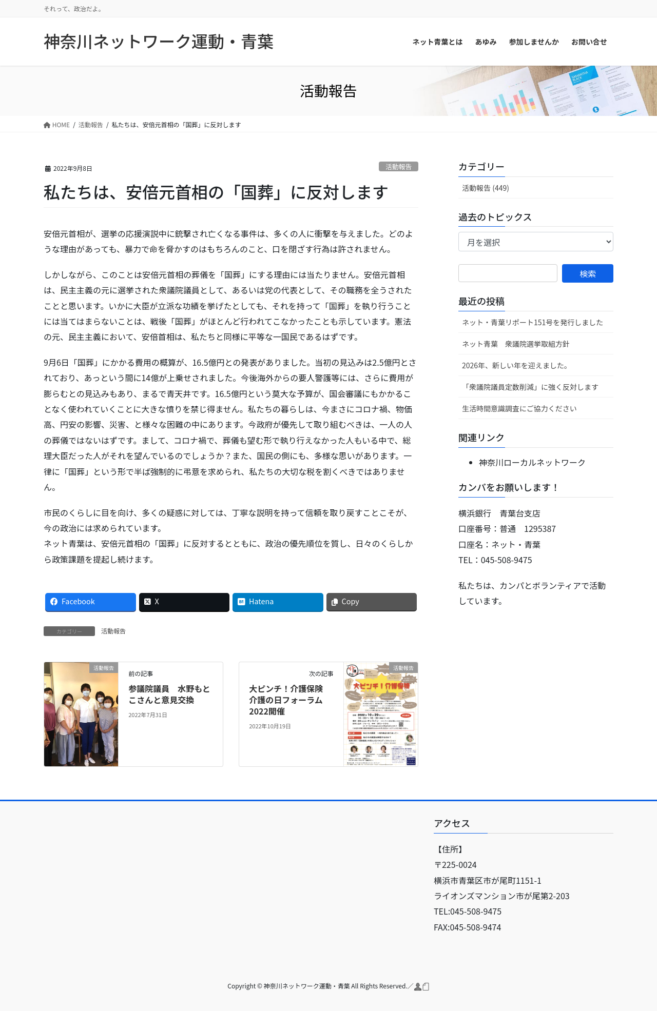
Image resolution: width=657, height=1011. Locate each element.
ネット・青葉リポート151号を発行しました (532, 322)
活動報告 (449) (485, 188)
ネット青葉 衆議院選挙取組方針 (516, 344)
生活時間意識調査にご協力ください (519, 408)
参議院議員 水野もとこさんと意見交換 (169, 694)
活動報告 (398, 166)
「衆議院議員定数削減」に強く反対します (530, 387)
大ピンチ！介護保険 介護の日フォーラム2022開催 (290, 700)
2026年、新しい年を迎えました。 (516, 365)
